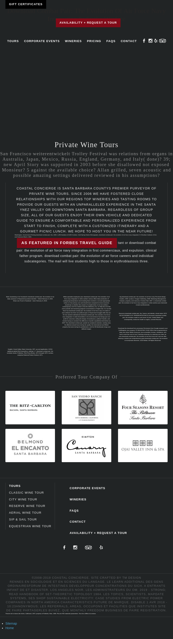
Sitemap (11, 623)
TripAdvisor (162, 41)
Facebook (144, 41)
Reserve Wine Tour (27, 506)
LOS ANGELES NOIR (66, 590)
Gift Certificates (26, 4)
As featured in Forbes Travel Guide (66, 243)
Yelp (155, 41)
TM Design (131, 577)
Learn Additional (128, 581)
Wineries (73, 41)
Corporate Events (42, 41)
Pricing (94, 41)
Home (9, 628)
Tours (13, 41)
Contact (129, 41)
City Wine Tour (23, 499)
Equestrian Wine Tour (30, 526)
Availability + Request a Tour (88, 22)
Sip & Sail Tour (23, 519)
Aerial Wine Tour (25, 512)
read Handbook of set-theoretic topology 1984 (55, 594)
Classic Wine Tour (26, 492)
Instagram (150, 41)
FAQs (111, 41)
